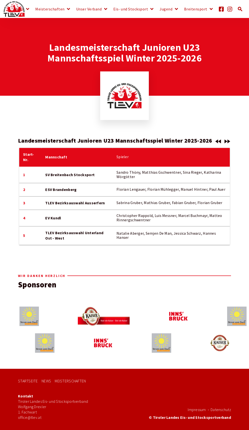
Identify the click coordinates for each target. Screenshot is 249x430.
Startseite (28, 381)
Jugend (166, 9)
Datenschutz (221, 409)
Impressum (197, 409)
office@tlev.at (29, 417)
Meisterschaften (50, 9)
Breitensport (195, 9)
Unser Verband (89, 9)
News (19, 9)
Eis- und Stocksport (130, 9)
